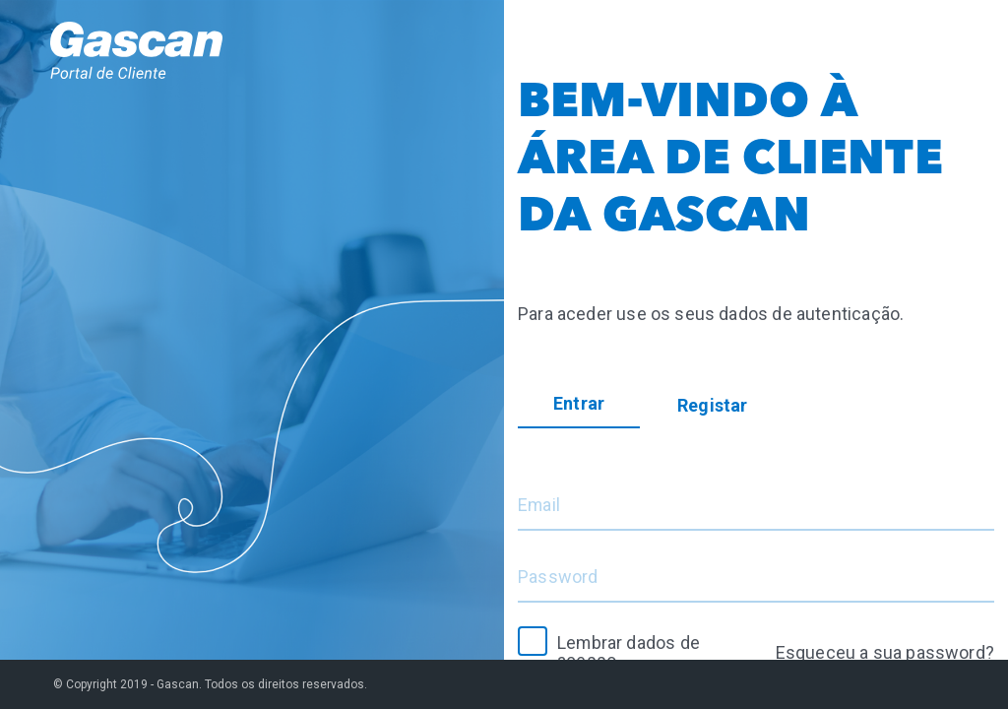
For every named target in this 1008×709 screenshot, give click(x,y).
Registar (712, 405)
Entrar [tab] (578, 403)
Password (558, 577)
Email (539, 505)
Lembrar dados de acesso (629, 652)
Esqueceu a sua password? (885, 652)
